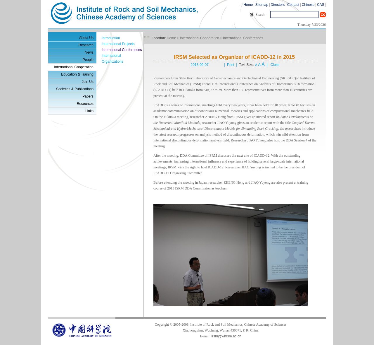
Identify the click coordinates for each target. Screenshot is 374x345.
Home (248, 5)
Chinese (308, 5)
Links (89, 111)
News (89, 52)
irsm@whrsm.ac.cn (226, 336)
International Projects (118, 44)
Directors (278, 5)
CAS (320, 5)
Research (86, 45)
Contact (293, 5)
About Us (86, 38)
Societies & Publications (75, 89)
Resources (85, 104)
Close (275, 65)
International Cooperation (74, 67)
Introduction (111, 38)
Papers (88, 96)
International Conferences (122, 50)
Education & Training (77, 74)
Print (230, 65)
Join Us (88, 82)
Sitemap (261, 5)
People (88, 60)
